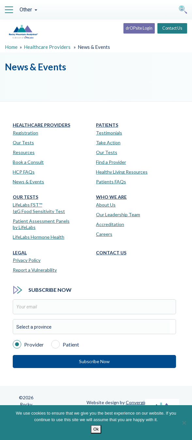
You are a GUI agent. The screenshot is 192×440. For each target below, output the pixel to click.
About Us (106, 204)
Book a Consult (28, 162)
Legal (20, 252)
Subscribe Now (94, 361)
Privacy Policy (26, 260)
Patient (65, 344)
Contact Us (171, 28)
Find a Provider (111, 162)
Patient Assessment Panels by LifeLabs (41, 224)
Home (11, 47)
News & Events (28, 181)
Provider (28, 344)
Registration (25, 132)
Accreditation (110, 224)
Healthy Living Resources (122, 172)
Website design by (118, 402)
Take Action (108, 142)
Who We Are (111, 197)
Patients (107, 125)
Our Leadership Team (118, 214)
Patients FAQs (111, 181)
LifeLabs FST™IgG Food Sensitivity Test (39, 208)
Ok (96, 429)
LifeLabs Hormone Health (38, 237)
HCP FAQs (24, 172)
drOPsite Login (133, 28)
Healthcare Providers (47, 47)
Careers (104, 234)
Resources (24, 152)
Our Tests (23, 142)
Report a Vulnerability (35, 270)
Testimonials (109, 132)
